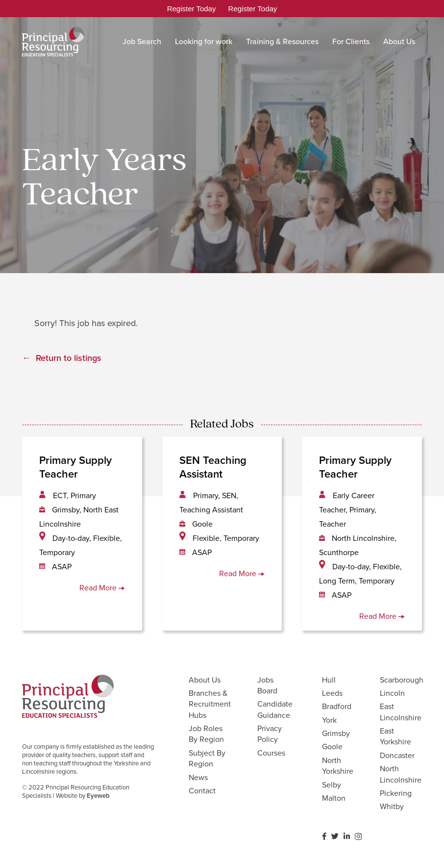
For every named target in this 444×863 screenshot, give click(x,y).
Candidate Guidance (275, 709)
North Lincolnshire (400, 774)
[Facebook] (324, 836)
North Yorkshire (337, 766)
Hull (329, 679)
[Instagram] (358, 837)
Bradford (336, 706)
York (329, 720)
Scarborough (401, 679)
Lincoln (392, 693)
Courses (271, 753)
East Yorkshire (395, 736)
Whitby (392, 806)
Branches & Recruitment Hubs (210, 704)
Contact (202, 790)
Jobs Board (267, 685)
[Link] (53, 41)
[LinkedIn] (347, 836)
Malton (333, 798)
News (198, 777)
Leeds (332, 693)
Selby (331, 784)
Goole (332, 746)
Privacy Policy (269, 734)
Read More (102, 587)
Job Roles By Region (206, 734)
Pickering (396, 793)
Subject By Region (207, 758)
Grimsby (336, 733)
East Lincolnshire (400, 712)
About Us (205, 679)
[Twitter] (335, 836)
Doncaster (397, 755)
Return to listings (68, 358)
